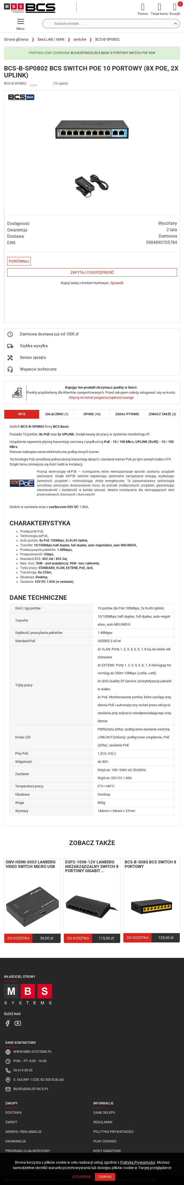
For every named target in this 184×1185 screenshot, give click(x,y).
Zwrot (11, 1122)
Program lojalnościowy (27, 1151)
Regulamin (102, 1122)
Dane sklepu (104, 1113)
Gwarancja (15, 1141)
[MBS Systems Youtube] (17, 1023)
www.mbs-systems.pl (32, 1052)
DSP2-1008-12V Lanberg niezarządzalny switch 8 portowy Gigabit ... (92, 866)
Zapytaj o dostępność (92, 272)
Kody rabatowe (107, 1151)
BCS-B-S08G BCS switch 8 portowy (150, 864)
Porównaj (19, 261)
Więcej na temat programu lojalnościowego (101, 398)
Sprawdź (116, 283)
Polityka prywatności (113, 1132)
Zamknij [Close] (105, 1177)
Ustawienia (81, 1177)
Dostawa (13, 1113)
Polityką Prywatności (137, 1162)
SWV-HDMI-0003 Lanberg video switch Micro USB (31, 864)
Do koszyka (18, 938)
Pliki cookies (104, 1141)
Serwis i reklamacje (23, 1132)
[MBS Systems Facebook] (7, 1023)
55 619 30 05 (22, 1070)
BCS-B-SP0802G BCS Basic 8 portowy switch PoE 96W (113, 53)
